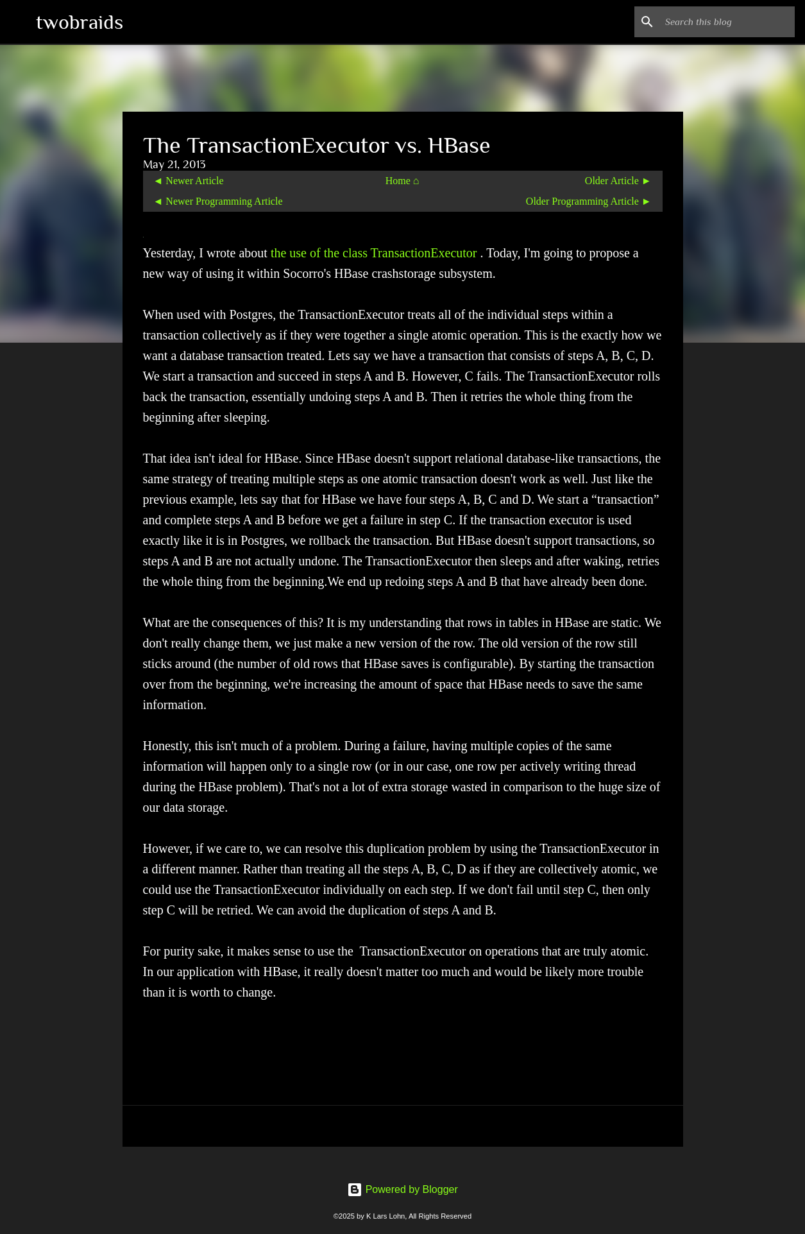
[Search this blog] (727, 21)
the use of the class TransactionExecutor (375, 253)
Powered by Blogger (402, 1189)
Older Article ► (618, 180)
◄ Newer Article (188, 180)
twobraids (79, 21)
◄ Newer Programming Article (218, 201)
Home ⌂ (402, 180)
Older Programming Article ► (589, 201)
